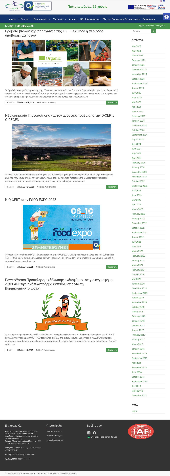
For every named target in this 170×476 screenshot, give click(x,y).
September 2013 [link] (139, 381)
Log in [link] (134, 411)
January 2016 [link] (138, 349)
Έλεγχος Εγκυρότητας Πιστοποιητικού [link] (121, 19)
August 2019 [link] (138, 297)
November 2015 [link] (139, 353)
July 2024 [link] (136, 144)
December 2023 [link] (139, 172)
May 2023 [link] (136, 200)
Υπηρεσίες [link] (59, 19)
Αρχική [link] (12, 19)
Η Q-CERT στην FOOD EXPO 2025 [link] (30, 200)
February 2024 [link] (138, 162)
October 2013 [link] (138, 377)
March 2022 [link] (137, 251)
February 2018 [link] (138, 316)
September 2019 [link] (139, 293)
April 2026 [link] (136, 51)
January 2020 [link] (138, 283)
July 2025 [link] (136, 93)
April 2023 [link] (136, 204)
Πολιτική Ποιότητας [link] (54, 431)
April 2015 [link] (136, 363)
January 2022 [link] (138, 260)
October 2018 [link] (138, 307)
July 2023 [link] (136, 190)
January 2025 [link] (138, 121)
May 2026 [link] (136, 46)
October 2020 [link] (138, 274)
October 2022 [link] (138, 228)
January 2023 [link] (138, 218)
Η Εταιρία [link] (25, 19)
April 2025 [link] (136, 107)
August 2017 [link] (138, 330)
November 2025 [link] (139, 74)
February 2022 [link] (138, 256)
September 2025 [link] (139, 83)
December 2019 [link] (139, 288)
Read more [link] (112, 102)
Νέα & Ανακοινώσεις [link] (90, 19)
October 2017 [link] (138, 325)
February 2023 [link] (138, 214)
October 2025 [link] (138, 79)
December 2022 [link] (139, 223)
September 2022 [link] (139, 232)
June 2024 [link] (137, 148)
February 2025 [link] (138, 116)
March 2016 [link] (137, 344)
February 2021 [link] (138, 270)
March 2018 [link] (137, 311)
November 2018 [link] (139, 302)
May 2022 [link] (136, 246)
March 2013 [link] (137, 391)
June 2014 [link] (137, 372)
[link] (166, 16)
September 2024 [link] (139, 135)
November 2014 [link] (139, 367)
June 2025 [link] (137, 97)
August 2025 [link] (138, 88)
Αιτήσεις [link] (73, 19)
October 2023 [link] (138, 181)
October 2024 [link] (138, 130)
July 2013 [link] (136, 386)
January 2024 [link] (138, 167)
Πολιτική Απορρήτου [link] (54, 436)
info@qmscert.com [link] (26, 455)
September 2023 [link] (139, 186)
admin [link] (11, 102)
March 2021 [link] (137, 265)
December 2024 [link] (139, 125)
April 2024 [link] (136, 158)
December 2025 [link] (139, 69)
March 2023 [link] (137, 209)
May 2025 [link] (136, 102)
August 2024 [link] (138, 139)
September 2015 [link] (139, 358)
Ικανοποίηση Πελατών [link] (54, 440)
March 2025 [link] (137, 111)
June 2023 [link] (137, 195)
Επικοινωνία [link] (149, 19)
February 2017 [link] (138, 335)
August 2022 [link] (138, 237)
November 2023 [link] (139, 176)
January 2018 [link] (138, 321)
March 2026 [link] (137, 55)
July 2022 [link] (136, 242)
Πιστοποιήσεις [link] (42, 19)
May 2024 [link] (136, 153)
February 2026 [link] (138, 60)
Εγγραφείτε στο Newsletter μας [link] (104, 437)
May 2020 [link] (136, 279)
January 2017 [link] (138, 339)
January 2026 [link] (138, 65)
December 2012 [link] (139, 395)
